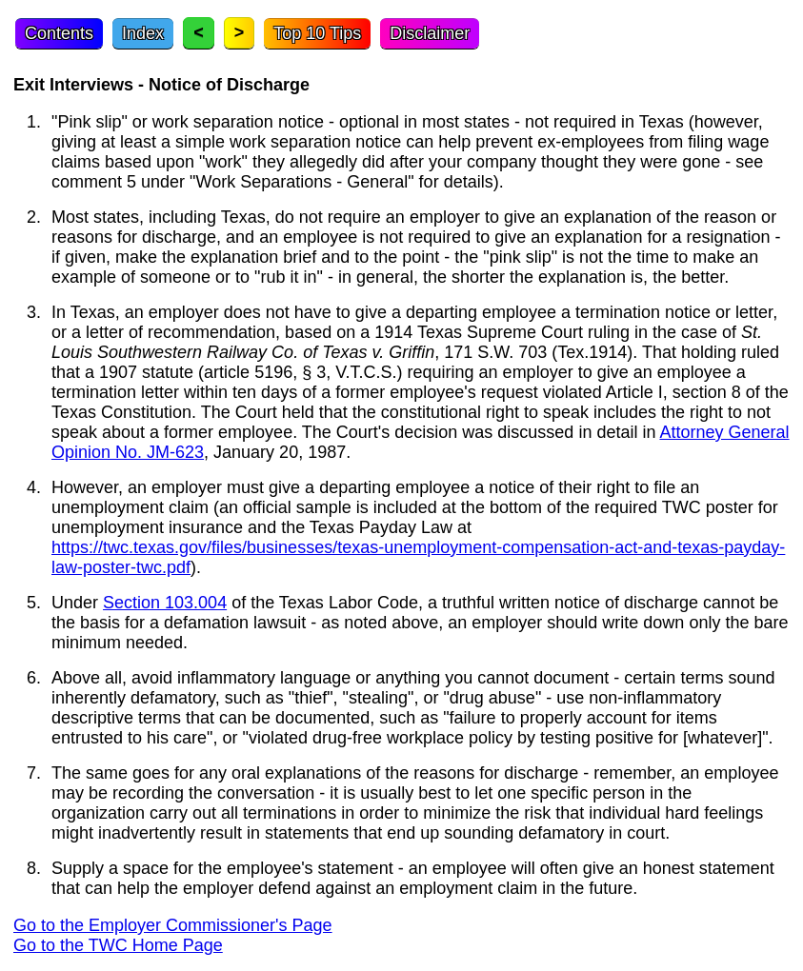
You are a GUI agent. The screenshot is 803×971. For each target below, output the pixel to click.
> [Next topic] (239, 32)
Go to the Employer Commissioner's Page (172, 925)
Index (143, 33)
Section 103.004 (165, 602)
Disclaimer (430, 33)
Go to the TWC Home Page (118, 945)
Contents (59, 33)
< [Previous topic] (198, 32)
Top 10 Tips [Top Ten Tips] (317, 33)
